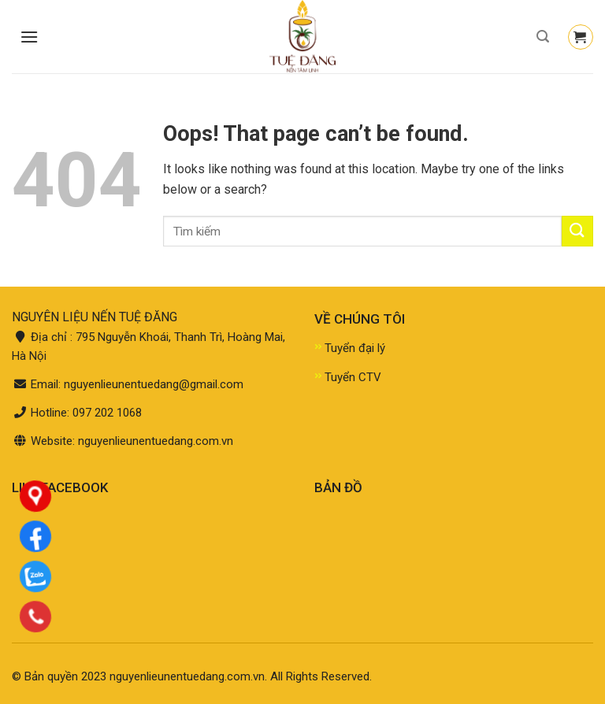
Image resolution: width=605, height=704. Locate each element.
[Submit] (577, 231)
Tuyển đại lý (355, 348)
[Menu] (29, 36)
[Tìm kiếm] (542, 36)
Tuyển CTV (353, 377)
